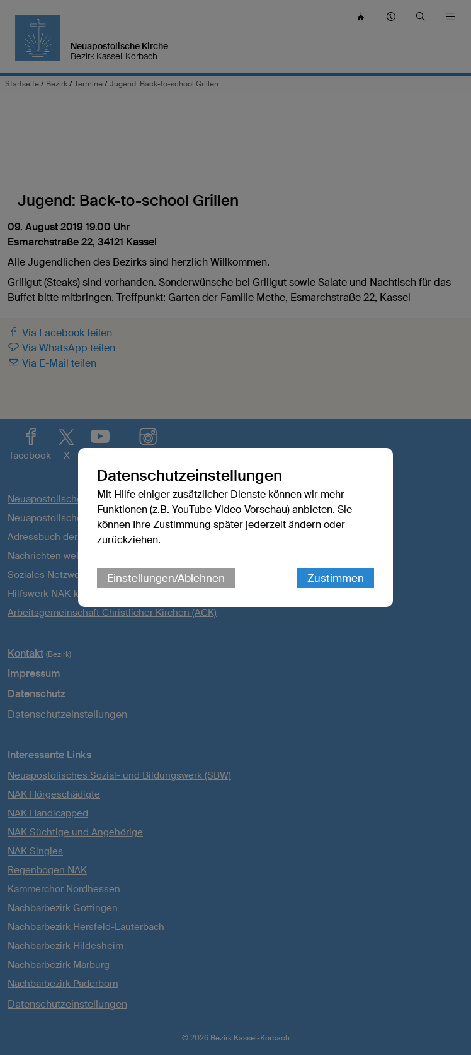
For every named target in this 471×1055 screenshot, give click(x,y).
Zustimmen (335, 578)
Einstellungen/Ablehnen (166, 578)
